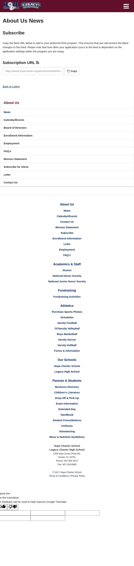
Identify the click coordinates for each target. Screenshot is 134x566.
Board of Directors (15, 127)
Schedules (66, 317)
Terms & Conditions (59, 476)
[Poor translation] (12, 507)
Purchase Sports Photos (67, 311)
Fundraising (67, 290)
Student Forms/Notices (67, 420)
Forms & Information (67, 350)
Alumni (67, 270)
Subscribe (67, 232)
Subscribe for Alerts (16, 166)
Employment (11, 143)
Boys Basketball (67, 334)
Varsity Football (67, 322)
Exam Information (67, 403)
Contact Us (10, 182)
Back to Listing (11, 86)
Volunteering (67, 431)
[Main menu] (126, 6)
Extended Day (67, 409)
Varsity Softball (67, 345)
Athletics (67, 306)
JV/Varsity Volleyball (67, 328)
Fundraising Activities (67, 296)
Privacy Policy (78, 476)
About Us (11, 103)
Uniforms (67, 425)
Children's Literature (67, 392)
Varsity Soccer (67, 339)
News (7, 112)
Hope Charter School (67, 366)
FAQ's (7, 151)
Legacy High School (66, 371)
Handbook (67, 414)
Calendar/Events (14, 119)
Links (7, 174)
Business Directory (67, 386)
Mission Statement (15, 158)
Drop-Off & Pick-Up (67, 398)
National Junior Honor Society (67, 281)
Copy (72, 71)
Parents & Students (67, 380)
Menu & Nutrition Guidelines (67, 436)
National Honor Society (67, 275)
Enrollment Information (18, 135)
